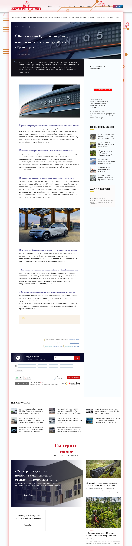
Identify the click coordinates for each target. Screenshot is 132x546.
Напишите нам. (75, 346)
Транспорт (42, 366)
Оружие (102, 6)
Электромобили (66, 366)
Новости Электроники (78, 17)
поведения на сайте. (58, 346)
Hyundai (19, 370)
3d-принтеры (91, 6)
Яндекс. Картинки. (74, 343)
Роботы (72, 6)
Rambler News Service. (74, 339)
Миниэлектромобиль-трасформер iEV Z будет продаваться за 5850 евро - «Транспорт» (102, 115)
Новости (61, 6)
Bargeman (19, 27)
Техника (81, 6)
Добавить (58, 377)
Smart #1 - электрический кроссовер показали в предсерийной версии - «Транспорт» (102, 103)
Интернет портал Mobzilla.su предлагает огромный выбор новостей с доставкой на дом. (40, 17)
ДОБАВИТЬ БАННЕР (103, 89)
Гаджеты (51, 6)
